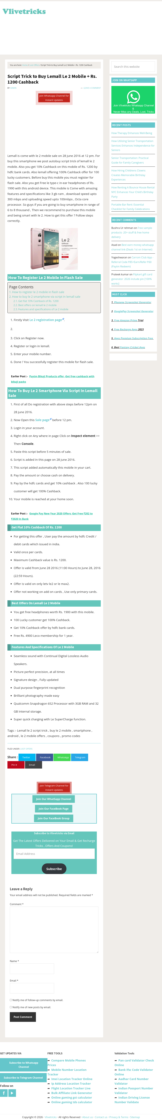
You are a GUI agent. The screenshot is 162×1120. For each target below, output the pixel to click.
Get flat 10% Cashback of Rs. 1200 (38, 301)
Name (14, 961)
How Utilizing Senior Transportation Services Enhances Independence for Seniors (133, 145)
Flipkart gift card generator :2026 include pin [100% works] (131, 279)
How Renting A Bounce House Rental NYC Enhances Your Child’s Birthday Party (133, 192)
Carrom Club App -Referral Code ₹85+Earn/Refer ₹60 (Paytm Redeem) (132, 262)
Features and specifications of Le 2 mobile (43, 309)
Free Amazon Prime (125, 320)
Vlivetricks (23, 10)
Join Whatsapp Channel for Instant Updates (54, 98)
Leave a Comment (92, 88)
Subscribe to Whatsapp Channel (23, 1065)
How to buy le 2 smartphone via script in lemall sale (46, 296)
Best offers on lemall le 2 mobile (37, 305)
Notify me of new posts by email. (31, 1007)
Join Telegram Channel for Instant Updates (54, 787)
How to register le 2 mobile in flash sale (38, 292)
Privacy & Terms (118, 1117)
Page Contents (21, 287)
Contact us (101, 1117)
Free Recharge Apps (125, 329)
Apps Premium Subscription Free (134, 338)
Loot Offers (26, 748)
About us (87, 1117)
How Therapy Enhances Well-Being (131, 133)
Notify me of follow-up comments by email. (37, 1000)
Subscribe (54, 869)
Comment (17, 904)
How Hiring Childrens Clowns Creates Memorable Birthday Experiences (128, 175)
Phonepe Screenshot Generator (132, 302)
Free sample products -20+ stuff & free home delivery (131, 232)
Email (14, 980)
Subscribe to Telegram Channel (23, 1077)
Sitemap (135, 1117)
